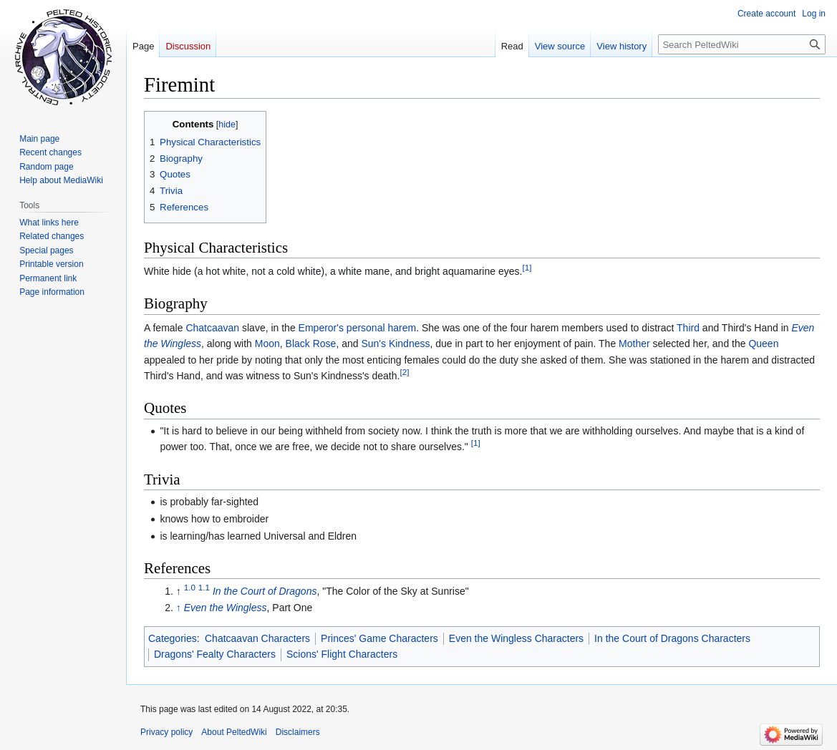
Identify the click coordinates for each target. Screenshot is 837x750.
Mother (634, 343)
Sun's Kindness (395, 343)
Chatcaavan (212, 327)
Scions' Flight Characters (341, 654)
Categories (172, 638)
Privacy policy (166, 732)
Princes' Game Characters (379, 638)
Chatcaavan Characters (257, 638)
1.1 (204, 587)
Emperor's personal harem (358, 327)
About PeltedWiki (233, 732)
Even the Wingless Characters (516, 638)
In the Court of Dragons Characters (672, 638)
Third (688, 327)
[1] (526, 267)
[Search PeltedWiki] (742, 44)
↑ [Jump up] (178, 607)
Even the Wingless (225, 607)
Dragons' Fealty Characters (215, 654)
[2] (404, 371)
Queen (763, 343)
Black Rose (311, 343)
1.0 (189, 587)
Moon (267, 343)
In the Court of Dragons (265, 591)
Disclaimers (298, 732)
